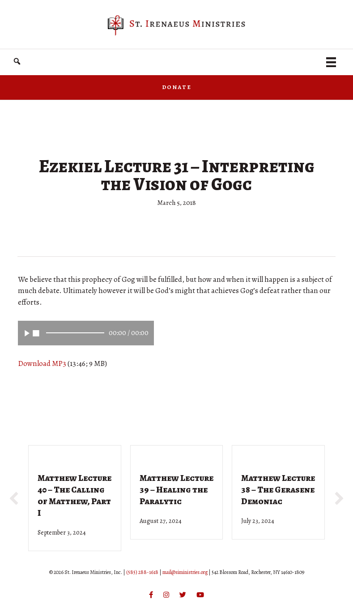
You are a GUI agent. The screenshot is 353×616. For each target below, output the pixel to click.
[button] (17, 61)
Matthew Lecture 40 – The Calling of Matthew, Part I (74, 495)
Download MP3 (42, 363)
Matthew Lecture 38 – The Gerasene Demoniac (278, 489)
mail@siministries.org (185, 572)
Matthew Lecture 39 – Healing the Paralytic (176, 489)
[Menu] (331, 62)
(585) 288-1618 (142, 572)
